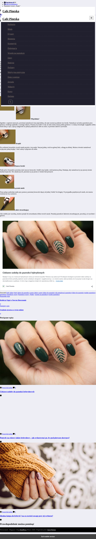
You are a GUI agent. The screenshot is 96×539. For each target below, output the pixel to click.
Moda (10, 29)
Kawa (10, 91)
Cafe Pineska (10, 11)
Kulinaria (11, 24)
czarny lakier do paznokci (46, 293)
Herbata (11, 96)
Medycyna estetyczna (16, 72)
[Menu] (91, 18)
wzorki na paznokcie (41, 294)
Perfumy (11, 67)
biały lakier (10, 293)
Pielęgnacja (12, 48)
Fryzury (11, 34)
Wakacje (11, 87)
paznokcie (3, 294)
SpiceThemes (51, 530)
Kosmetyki (12, 43)
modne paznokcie (89, 293)
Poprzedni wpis (5, 296)
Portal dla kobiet (7, 388)
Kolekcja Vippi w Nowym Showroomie (13, 300)
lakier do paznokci (78, 293)
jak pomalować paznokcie (63, 293)
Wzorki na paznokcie (16, 53)
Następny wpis (4, 306)
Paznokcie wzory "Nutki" (26, 294)
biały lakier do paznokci (21, 293)
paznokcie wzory (12, 294)
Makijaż (11, 63)
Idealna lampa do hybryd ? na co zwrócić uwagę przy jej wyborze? (26, 516)
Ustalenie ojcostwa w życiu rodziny (12, 310)
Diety (10, 58)
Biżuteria (11, 39)
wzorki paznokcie (54, 294)
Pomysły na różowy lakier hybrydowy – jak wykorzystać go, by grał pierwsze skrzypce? (35, 438)
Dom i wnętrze (14, 77)
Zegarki (11, 82)
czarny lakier (34, 293)
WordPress (23, 530)
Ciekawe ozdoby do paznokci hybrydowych (17, 392)
